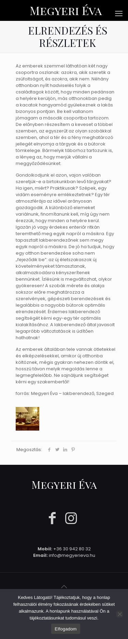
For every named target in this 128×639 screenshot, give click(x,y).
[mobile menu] (119, 14)
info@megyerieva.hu (72, 555)
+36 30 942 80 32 (72, 549)
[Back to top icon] (64, 586)
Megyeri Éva (66, 10)
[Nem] (119, 614)
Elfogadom (65, 628)
